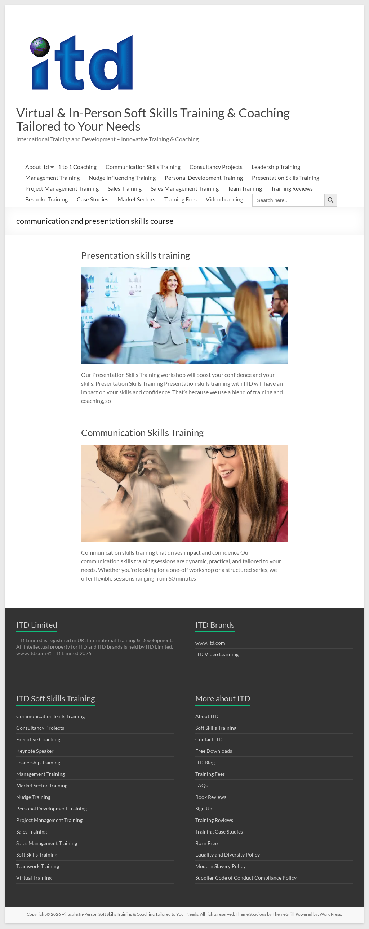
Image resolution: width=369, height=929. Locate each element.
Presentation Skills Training (285, 178)
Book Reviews (210, 798)
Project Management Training (62, 189)
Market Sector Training (41, 786)
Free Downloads (213, 751)
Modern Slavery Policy (220, 867)
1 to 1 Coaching (77, 167)
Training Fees (180, 199)
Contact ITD (209, 740)
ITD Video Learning (217, 655)
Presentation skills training (135, 256)
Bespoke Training (46, 199)
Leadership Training (276, 167)
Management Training (52, 178)
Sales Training (125, 189)
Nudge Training (33, 798)
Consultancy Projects (216, 167)
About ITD (207, 717)
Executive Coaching (38, 740)
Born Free (206, 844)
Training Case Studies (219, 832)
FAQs (201, 786)
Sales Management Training (185, 189)
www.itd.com (210, 643)
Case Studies (92, 199)
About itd (37, 167)
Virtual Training (34, 878)
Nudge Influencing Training (122, 178)
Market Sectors (136, 199)
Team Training (245, 189)
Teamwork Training (37, 867)
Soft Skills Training (36, 855)
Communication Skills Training (143, 167)
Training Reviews (292, 189)
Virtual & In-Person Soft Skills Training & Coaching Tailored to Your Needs (156, 119)
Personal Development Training (204, 178)
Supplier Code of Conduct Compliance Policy (246, 878)
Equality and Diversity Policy (227, 855)
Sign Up (203, 809)
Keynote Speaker (35, 751)
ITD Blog (205, 763)
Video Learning (224, 199)
